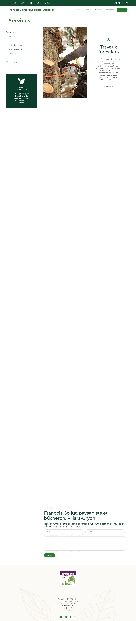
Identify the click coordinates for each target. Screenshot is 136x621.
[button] (122, 10)
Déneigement (11, 62)
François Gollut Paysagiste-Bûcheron (31, 9)
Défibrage (10, 58)
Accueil (77, 10)
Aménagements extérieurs (16, 41)
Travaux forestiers (12, 37)
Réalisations (109, 10)
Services (98, 10)
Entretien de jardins (14, 45)
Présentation (88, 10)
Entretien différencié (14, 49)
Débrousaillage (12, 54)
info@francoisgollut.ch (42, 3)
